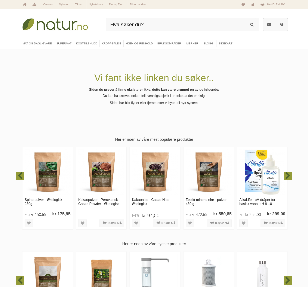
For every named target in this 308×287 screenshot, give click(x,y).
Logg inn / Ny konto (259, 234)
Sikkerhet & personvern (261, 271)
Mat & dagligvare (169, 234)
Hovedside (120, 234)
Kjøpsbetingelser (257, 262)
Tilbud (79, 4)
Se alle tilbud (121, 271)
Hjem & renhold (168, 271)
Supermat (165, 243)
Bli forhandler (138, 4)
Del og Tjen (116, 4)
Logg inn (253, 6)
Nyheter (64, 4)
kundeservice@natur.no (63, 259)
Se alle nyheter (122, 262)
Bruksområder (213, 243)
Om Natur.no (121, 243)
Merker (118, 252)
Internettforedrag (214, 252)
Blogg (208, 234)
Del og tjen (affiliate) (216, 262)
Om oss (48, 4)
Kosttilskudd (166, 252)
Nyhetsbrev (96, 4)
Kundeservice (256, 252)
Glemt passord (256, 243)
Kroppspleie (166, 262)
